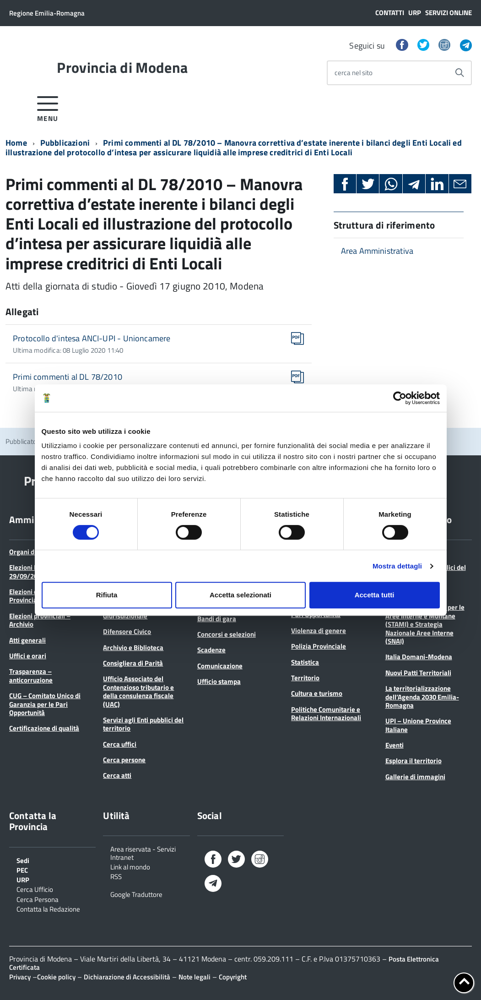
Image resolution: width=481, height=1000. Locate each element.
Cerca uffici (119, 744)
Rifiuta (107, 595)
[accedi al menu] (48, 107)
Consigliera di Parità (133, 663)
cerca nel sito (354, 73)
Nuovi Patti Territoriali (418, 672)
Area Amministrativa (377, 251)
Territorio (305, 677)
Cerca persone (124, 759)
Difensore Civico (127, 631)
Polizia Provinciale (318, 646)
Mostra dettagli (397, 566)
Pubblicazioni (65, 143)
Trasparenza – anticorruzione (31, 675)
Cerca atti (117, 775)
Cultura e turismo (316, 693)
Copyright (233, 977)
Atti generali (27, 640)
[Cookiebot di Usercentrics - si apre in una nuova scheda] (400, 398)
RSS (116, 875)
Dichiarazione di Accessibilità (127, 977)
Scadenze (211, 650)
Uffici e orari (27, 655)
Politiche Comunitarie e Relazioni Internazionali (326, 713)
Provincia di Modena (122, 67)
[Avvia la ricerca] (459, 72)
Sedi (22, 859)
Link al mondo (130, 866)
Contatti (389, 12)
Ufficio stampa (219, 681)
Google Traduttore (136, 893)
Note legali (194, 977)
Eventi (394, 745)
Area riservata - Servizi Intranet (143, 852)
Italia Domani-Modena (418, 656)
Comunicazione (220, 666)
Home (16, 143)
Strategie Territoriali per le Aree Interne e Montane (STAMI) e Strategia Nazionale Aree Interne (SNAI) (425, 624)
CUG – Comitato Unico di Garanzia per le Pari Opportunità (45, 704)
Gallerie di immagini (415, 776)
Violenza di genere (318, 630)
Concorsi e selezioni (226, 634)
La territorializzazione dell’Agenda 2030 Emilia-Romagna (422, 696)
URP (414, 12)
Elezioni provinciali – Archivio (39, 620)
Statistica (305, 662)
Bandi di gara (216, 618)
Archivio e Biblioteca (133, 647)
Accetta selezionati (240, 595)
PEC (22, 869)
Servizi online (448, 12)
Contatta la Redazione (48, 908)
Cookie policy (56, 977)
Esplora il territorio (413, 760)
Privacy (20, 977)
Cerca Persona (37, 898)
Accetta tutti (375, 595)
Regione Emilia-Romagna (47, 13)
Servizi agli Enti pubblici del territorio (143, 724)
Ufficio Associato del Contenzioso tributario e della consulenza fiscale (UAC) (138, 691)
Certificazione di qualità (44, 728)
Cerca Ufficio (34, 888)
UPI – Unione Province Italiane (418, 725)
